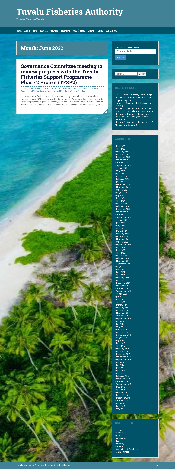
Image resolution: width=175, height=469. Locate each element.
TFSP (70, 91)
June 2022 (120, 247)
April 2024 (120, 200)
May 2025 (120, 170)
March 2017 (121, 373)
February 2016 (122, 392)
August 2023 (121, 220)
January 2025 (122, 181)
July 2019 (120, 324)
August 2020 (121, 294)
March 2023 (121, 231)
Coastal (44, 30)
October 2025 (122, 162)
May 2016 (120, 387)
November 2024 (123, 187)
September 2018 (123, 335)
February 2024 (122, 206)
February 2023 (122, 233)
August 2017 (121, 362)
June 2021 (120, 272)
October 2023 (122, 214)
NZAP (49, 91)
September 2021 (123, 263)
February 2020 (122, 307)
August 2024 (121, 192)
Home (19, 30)
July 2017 (120, 365)
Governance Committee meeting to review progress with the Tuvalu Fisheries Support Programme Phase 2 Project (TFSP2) (61, 74)
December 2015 (123, 397)
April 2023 (120, 228)
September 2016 (123, 384)
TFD (65, 91)
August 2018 (121, 337)
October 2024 (122, 190)
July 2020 (120, 296)
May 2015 (120, 408)
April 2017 (120, 370)
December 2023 (123, 209)
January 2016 (122, 395)
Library (92, 30)
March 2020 (121, 304)
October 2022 (122, 242)
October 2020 (122, 288)
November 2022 (123, 239)
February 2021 (122, 277)
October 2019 (122, 315)
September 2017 (123, 359)
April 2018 (120, 345)
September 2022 (123, 244)
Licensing (65, 30)
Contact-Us (111, 30)
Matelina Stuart (42, 88)
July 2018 (120, 340)
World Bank (82, 91)
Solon (56, 465)
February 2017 (122, 376)
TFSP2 (75, 91)
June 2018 (120, 343)
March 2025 (121, 176)
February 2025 (122, 179)
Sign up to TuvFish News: (135, 50)
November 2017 (123, 356)
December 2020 (123, 283)
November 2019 (123, 313)
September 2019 (123, 318)
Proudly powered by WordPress (30, 465)
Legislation (121, 438)
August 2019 (121, 321)
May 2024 (120, 198)
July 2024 (120, 195)
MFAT (33, 91)
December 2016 (123, 378)
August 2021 (121, 266)
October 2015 (122, 400)
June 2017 (120, 367)
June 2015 (120, 406)
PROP (61, 91)
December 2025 (123, 157)
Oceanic (54, 30)
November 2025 (123, 159)
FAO (89, 88)
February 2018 (122, 348)
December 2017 (123, 354)
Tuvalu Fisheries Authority (69, 11)
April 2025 (120, 173)
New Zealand (41, 91)
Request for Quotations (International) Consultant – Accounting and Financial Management (132, 117)
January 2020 (122, 310)
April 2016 (120, 389)
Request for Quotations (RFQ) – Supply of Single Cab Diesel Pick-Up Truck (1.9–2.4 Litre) (135, 109)
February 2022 (122, 258)
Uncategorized (65, 88)
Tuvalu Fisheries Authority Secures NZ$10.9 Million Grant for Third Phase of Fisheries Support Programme (135, 97)
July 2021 (120, 269)
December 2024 (123, 184)
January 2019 (122, 332)
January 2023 (122, 236)
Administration (81, 88)
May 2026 (120, 146)
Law (35, 30)
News (82, 30)
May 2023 (120, 225)
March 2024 (121, 203)
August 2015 (121, 403)
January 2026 (122, 154)
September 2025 (123, 165)
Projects (55, 91)
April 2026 (120, 148)
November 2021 (123, 261)
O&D (75, 30)
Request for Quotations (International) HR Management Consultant (134, 123)
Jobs (100, 30)
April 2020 (120, 302)
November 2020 (123, 285)
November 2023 (123, 211)
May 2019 (120, 326)
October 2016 (122, 381)
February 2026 (122, 151)
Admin (27, 30)
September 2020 (123, 291)
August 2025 (121, 168)
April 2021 (120, 274)
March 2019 (121, 329)
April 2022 (120, 252)
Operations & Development (128, 449)
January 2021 (122, 280)
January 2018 (122, 351)
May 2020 (120, 299)
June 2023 (120, 222)
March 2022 (121, 255)
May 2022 (120, 250)
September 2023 (123, 217)
